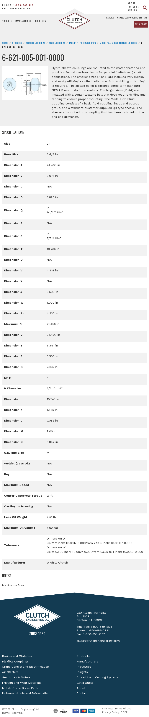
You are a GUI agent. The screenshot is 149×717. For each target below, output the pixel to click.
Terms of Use (123, 708)
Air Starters (10, 672)
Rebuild (110, 17)
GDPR (124, 712)
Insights (133, 6)
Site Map (107, 708)
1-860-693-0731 (98, 630)
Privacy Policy (110, 712)
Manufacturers (23, 20)
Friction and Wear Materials (21, 682)
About (132, 3)
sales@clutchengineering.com (98, 640)
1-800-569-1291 (24, 5)
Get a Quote (141, 24)
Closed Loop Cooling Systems (132, 17)
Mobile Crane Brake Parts (20, 688)
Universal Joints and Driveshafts (25, 693)
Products (7, 20)
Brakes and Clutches (17, 656)
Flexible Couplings (15, 661)
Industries (40, 20)
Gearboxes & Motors (16, 677)
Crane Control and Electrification (25, 666)
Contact (133, 9)
